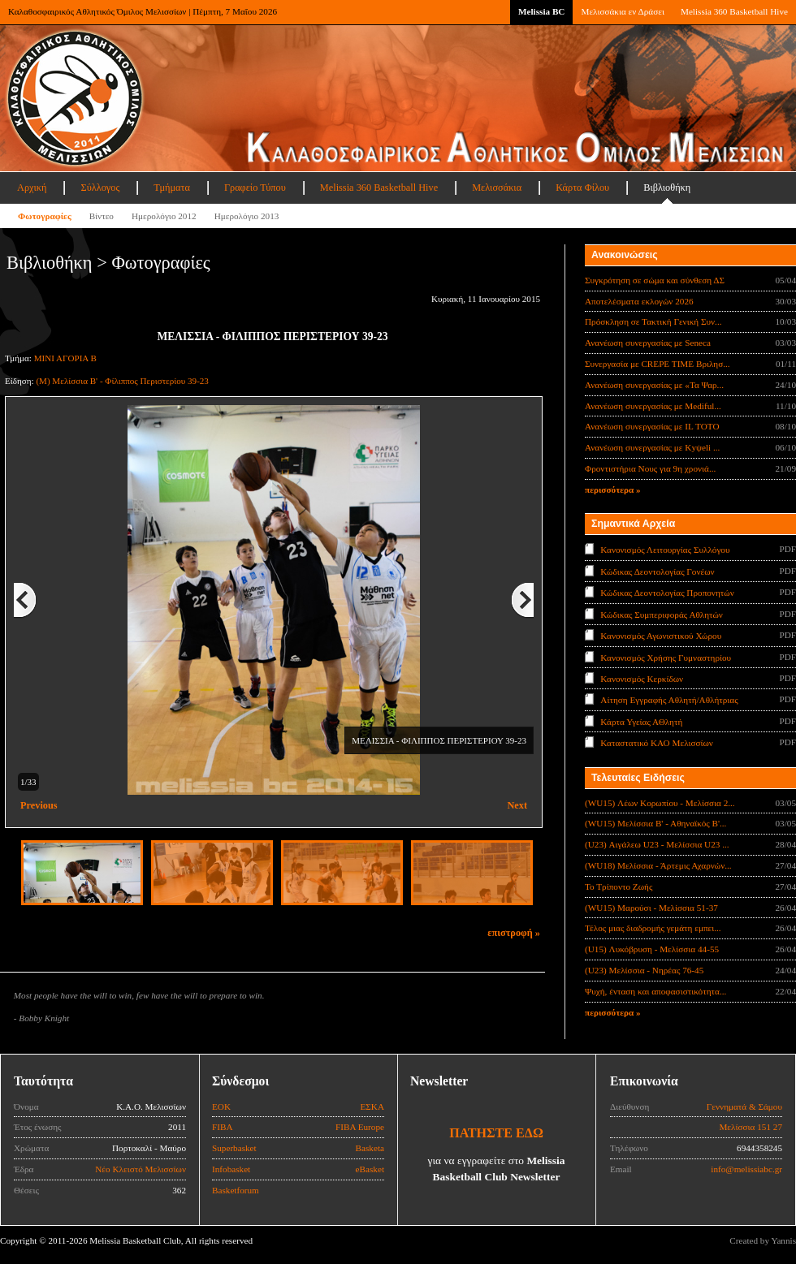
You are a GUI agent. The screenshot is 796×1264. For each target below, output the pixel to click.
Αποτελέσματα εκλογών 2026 (639, 301)
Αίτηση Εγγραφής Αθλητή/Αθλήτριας (669, 700)
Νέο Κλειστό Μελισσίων (140, 1169)
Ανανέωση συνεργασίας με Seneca (648, 342)
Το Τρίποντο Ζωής (618, 886)
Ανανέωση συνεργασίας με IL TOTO (652, 426)
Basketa (370, 1148)
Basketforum (235, 1190)
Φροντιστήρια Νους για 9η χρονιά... (650, 468)
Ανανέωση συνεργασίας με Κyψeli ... (652, 447)
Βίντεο (101, 216)
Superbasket (234, 1148)
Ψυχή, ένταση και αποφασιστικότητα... (655, 991)
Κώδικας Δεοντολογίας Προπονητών (666, 592)
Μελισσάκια (496, 187)
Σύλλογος (99, 187)
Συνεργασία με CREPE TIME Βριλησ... (657, 364)
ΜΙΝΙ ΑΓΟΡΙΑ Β (65, 358)
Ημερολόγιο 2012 (164, 216)
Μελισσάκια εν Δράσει (622, 11)
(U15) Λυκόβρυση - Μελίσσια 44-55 (652, 949)
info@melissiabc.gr (746, 1169)
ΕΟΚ (221, 1106)
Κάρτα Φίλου (582, 187)
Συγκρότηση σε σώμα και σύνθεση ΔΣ (655, 280)
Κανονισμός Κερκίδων (641, 679)
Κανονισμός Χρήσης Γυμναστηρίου (665, 657)
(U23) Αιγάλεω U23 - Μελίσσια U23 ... (657, 844)
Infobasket (231, 1169)
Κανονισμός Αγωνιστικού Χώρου (660, 636)
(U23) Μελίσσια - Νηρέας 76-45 (644, 970)
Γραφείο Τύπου (255, 187)
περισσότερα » (613, 489)
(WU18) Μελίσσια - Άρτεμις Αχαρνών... (658, 865)
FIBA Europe (359, 1127)
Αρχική (31, 187)
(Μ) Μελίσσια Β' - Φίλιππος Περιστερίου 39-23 (122, 381)
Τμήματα (172, 187)
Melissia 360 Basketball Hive (734, 11)
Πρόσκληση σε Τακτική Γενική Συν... (653, 321)
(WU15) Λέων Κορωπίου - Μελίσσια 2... (660, 803)
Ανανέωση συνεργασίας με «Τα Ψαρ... (654, 385)
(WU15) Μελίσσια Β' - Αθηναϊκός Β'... (655, 823)
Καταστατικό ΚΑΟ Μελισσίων (656, 743)
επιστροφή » (513, 932)
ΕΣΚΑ (372, 1106)
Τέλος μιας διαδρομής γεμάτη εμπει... (653, 928)
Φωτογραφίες (44, 216)
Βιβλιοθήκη (666, 187)
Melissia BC (541, 11)
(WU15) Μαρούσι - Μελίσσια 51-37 (651, 907)
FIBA (222, 1127)
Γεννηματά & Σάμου (744, 1106)
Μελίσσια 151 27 (750, 1127)
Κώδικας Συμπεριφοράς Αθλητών (661, 614)
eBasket (370, 1169)
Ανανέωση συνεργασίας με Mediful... (653, 406)
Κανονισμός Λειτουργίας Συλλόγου (664, 549)
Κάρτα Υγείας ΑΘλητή (641, 722)
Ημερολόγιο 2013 (246, 216)
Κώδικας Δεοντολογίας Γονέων (657, 571)
